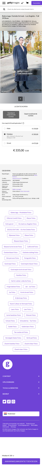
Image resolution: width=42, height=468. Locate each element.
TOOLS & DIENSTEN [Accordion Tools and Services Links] (21, 388)
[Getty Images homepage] (13, 3)
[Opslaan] (20, 99)
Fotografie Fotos (30, 258)
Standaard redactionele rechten (11, 115)
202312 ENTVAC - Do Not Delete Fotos (21, 229)
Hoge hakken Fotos (13, 286)
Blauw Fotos (29, 235)
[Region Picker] (21, 413)
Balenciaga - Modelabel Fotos (21, 212)
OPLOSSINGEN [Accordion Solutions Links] (21, 382)
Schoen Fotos (10, 321)
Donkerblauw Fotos (11, 252)
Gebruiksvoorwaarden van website (14, 423)
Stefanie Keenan (17, 178)
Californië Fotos (32, 247)
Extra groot (9, 224)
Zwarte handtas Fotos (11, 344)
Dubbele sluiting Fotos (30, 252)
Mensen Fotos (31, 315)
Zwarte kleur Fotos (31, 344)
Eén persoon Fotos (12, 258)
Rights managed (17, 189)
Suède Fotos (12, 326)
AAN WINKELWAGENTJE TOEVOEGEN (21, 463)
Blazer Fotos (31, 218)
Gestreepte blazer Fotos (29, 264)
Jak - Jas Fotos (30, 286)
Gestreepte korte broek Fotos (21, 269)
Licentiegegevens (23, 425)
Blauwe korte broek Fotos (13, 247)
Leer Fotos (27, 309)
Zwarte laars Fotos (21, 349)
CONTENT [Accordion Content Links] (21, 376)
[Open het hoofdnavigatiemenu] (3, 3)
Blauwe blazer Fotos (21, 241)
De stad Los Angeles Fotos (27, 224)
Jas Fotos (12, 292)
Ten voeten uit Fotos (21, 332)
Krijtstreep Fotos (21, 298)
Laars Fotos (15, 309)
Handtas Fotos (21, 275)
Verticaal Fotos (31, 338)
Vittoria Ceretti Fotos (14, 218)
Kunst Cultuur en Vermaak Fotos (21, 304)
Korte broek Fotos (26, 292)
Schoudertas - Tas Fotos (28, 321)
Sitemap (13, 427)
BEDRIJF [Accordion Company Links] (21, 394)
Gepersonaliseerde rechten (30, 114)
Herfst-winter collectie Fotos (21, 281)
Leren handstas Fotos (13, 315)
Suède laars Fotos (28, 326)
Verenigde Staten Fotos (13, 338)
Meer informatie (24, 191)
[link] (16, 191)
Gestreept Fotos (10, 264)
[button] (21, 62)
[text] (24, 9)
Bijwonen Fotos (14, 235)
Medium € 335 (8, 457)
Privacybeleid (12, 425)
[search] (5, 9)
